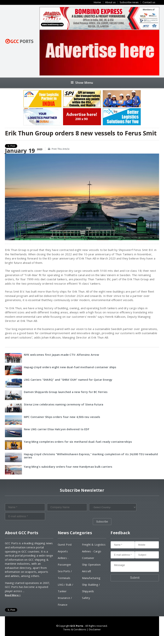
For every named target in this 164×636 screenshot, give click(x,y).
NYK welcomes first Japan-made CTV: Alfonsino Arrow (61, 354)
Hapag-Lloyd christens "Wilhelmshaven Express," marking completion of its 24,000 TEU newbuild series (91, 455)
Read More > (13, 595)
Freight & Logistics (94, 544)
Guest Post (65, 544)
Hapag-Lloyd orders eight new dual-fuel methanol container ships (70, 367)
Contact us (149, 2)
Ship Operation (91, 564)
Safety (86, 598)
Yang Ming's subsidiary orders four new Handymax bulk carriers (68, 466)
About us (110, 2)
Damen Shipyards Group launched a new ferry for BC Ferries (65, 392)
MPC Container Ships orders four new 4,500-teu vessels (62, 417)
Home (97, 2)
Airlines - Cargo (91, 551)
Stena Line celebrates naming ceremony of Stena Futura (63, 404)
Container (88, 558)
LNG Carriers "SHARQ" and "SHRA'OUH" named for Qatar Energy (68, 379)
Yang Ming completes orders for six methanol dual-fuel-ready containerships (78, 441)
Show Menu (82, 82)
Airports (63, 551)
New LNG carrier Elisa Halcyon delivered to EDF (56, 429)
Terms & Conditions (74, 629)
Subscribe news (129, 2)
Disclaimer (95, 629)
